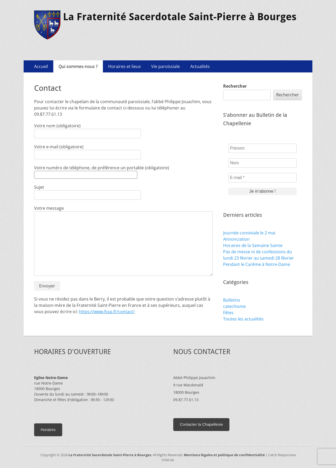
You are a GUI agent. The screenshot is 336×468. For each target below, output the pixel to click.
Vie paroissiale (165, 66)
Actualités (200, 66)
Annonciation (236, 239)
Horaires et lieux (124, 66)
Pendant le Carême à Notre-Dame (256, 264)
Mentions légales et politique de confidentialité (224, 455)
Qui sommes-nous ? (78, 66)
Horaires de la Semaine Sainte (252, 245)
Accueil (41, 66)
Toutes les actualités (243, 319)
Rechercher (235, 86)
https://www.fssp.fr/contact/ (107, 311)
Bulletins (231, 300)
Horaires (48, 429)
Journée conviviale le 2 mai (249, 233)
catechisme (234, 306)
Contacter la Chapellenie (201, 424)
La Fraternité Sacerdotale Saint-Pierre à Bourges (179, 17)
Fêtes (228, 312)
